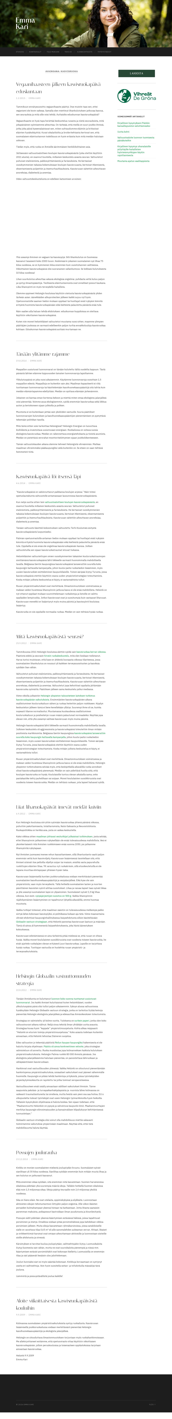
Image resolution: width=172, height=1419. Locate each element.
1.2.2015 (20, 98)
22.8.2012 (21, 997)
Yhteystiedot (104, 52)
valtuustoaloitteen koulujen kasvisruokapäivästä (70, 502)
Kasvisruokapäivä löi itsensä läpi (57, 476)
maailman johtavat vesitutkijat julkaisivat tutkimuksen (64, 843)
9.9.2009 (20, 1321)
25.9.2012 (21, 643)
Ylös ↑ (152, 1411)
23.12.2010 (22, 1166)
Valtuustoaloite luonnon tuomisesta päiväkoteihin (135, 139)
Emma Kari (35, 98)
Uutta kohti (123, 132)
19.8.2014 (21, 361)
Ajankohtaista (84, 52)
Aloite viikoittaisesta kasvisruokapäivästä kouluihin (53, 1311)
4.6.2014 (20, 483)
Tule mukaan (53, 52)
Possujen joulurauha (42, 1158)
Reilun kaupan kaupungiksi (69, 1049)
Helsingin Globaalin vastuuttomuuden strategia (51, 986)
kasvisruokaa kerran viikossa (91, 651)
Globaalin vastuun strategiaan (31, 928)
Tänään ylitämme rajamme (50, 353)
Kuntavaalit (35, 52)
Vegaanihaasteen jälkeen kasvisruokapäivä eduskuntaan (54, 88)
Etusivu (20, 52)
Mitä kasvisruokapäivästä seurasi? (59, 636)
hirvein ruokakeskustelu (56, 655)
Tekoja (68, 52)
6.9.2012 (20, 820)
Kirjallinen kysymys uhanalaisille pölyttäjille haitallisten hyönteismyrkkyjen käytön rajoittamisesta (134, 151)
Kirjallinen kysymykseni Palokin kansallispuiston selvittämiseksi (133, 125)
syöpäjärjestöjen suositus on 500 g (53, 902)
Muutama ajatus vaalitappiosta (133, 161)
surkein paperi (81, 1027)
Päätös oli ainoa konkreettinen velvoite (63, 1053)
